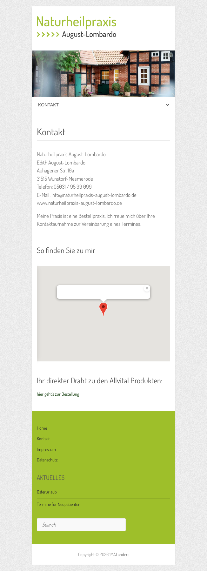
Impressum (46, 449)
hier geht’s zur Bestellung (58, 394)
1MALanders (119, 554)
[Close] (147, 288)
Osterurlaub (47, 491)
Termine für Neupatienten (58, 504)
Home (42, 428)
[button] (103, 309)
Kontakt (43, 438)
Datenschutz (47, 459)
